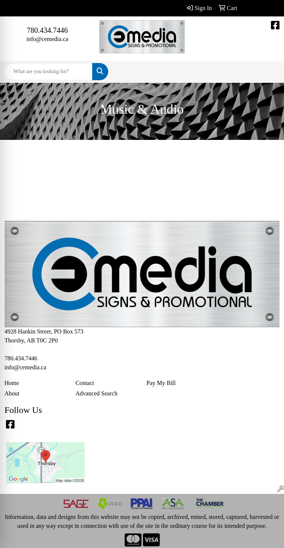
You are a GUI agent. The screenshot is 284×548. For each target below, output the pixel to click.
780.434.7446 (47, 30)
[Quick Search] (48, 71)
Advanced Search (96, 393)
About (11, 393)
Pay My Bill (161, 383)
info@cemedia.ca (47, 39)
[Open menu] (269, 71)
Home (11, 383)
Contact (84, 383)
